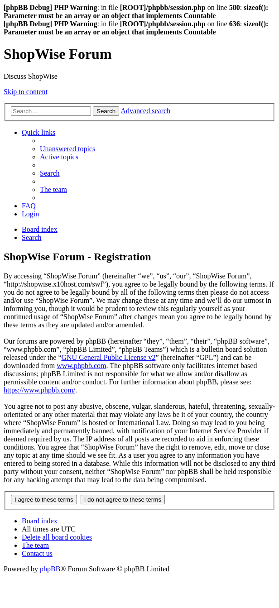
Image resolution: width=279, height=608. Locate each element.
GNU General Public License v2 (108, 357)
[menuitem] (67, 149)
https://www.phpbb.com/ (39, 390)
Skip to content (26, 92)
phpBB (50, 569)
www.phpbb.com (81, 365)
